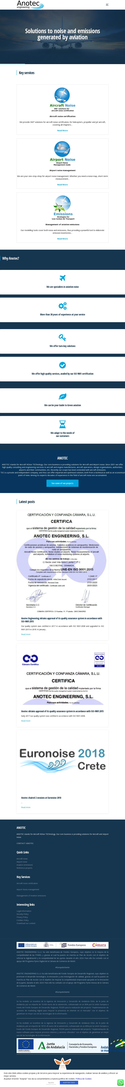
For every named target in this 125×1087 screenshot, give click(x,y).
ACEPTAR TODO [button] (69, 1082)
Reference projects (24, 868)
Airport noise (22, 862)
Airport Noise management (28, 889)
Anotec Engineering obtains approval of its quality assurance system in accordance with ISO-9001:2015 (61, 620)
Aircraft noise (22, 858)
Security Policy (22, 914)
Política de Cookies (84, 1078)
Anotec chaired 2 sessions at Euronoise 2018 (41, 797)
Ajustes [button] (51, 1082)
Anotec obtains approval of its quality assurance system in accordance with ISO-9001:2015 (62, 711)
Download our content (26, 923)
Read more (25, 634)
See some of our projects (62, 483)
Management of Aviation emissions (31, 895)
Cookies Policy (23, 920)
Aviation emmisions (25, 865)
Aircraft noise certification (27, 883)
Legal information (24, 911)
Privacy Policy (22, 917)
